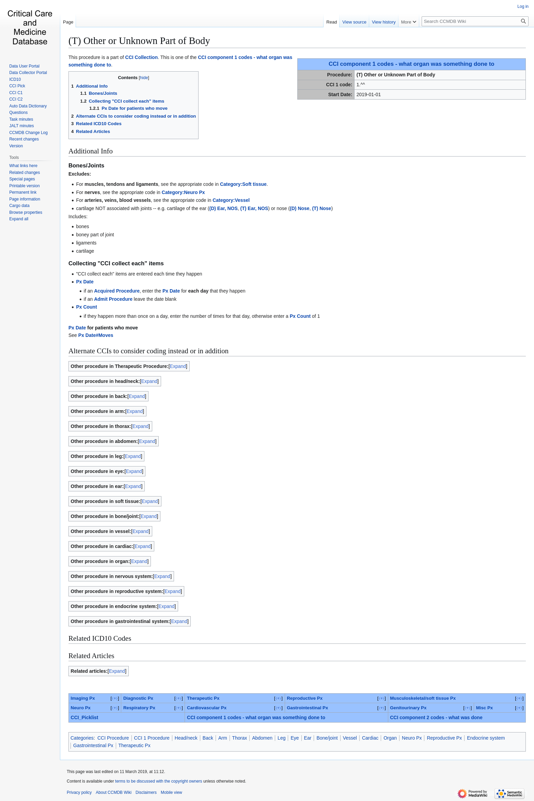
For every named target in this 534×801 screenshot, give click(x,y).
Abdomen (262, 738)
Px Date (84, 281)
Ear (308, 738)
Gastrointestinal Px (307, 707)
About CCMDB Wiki (113, 792)
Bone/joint (326, 738)
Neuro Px (81, 707)
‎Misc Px (484, 707)
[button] (18, 219)
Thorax (239, 738)
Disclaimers (146, 792)
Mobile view (171, 792)
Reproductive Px (305, 698)
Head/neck (186, 738)
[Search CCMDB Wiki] (475, 21)
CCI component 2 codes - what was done (436, 717)
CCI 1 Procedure (152, 738)
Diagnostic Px (138, 698)
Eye (294, 738)
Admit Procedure (113, 299)
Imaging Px (83, 698)
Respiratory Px (139, 707)
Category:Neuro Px (183, 192)
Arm (222, 738)
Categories (82, 738)
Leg (281, 738)
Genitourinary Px (408, 707)
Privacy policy (79, 792)
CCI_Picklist (84, 717)
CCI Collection (141, 57)
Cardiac (370, 738)
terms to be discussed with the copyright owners (158, 781)
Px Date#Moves (95, 335)
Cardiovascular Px (206, 707)
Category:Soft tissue (243, 184)
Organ (390, 738)
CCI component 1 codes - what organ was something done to (411, 64)
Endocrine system (486, 738)
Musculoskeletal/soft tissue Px (423, 698)
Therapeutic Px (203, 698)
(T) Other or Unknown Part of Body (139, 40)
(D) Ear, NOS (223, 208)
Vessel (350, 738)
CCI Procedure (113, 738)
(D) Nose (300, 208)
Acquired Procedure (117, 291)
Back (208, 738)
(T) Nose (321, 208)
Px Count (86, 307)
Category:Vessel (231, 200)
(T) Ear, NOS (254, 208)
